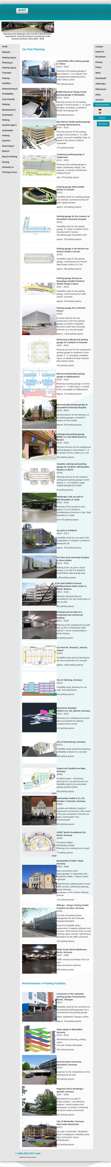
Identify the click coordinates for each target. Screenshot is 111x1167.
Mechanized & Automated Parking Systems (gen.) (9, 117)
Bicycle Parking (9, 156)
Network (6, 52)
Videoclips (100, 84)
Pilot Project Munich (8, 148)
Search (103, 124)
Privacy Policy (99, 64)
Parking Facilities (6, 80)
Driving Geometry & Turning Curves (9, 167)
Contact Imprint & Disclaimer (100, 51)
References (100, 89)
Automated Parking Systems (7, 135)
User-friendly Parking (8, 101)
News (98, 73)
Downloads (100, 78)
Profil (4, 46)
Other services (99, 97)
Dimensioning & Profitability (10, 91)
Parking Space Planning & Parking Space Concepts (9, 65)
